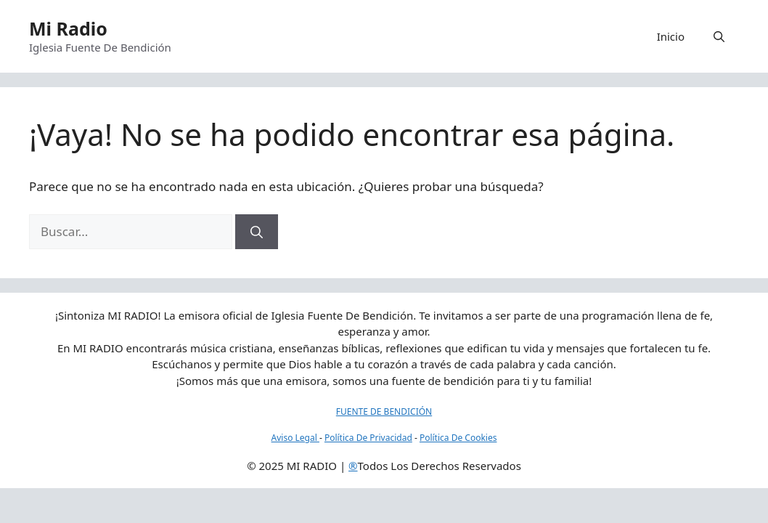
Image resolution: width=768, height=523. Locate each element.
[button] (719, 36)
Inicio (671, 36)
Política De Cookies (458, 437)
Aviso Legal (295, 437)
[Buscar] (256, 231)
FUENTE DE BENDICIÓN (384, 411)
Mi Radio (68, 28)
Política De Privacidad (368, 437)
